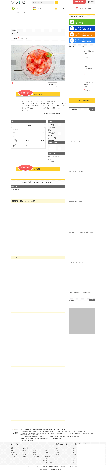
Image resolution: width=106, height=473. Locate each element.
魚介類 (75, 458)
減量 (44, 454)
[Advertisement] (38, 20)
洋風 (53, 161)
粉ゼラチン (15, 129)
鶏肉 (74, 448)
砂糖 (14, 132)
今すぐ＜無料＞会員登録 (26, 440)
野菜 (74, 456)
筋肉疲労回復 (46, 456)
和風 (57, 448)
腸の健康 (13, 452)
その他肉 (75, 454)
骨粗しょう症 (36, 456)
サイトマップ (69, 466)
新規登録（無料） (80, 1)
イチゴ (14, 139)
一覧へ (92, 109)
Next (62, 62)
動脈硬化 (35, 454)
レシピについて (43, 466)
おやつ (58, 156)
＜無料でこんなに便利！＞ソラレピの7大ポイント (47, 438)
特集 (15, 8)
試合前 (45, 460)
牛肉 (74, 452)
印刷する (53, 84)
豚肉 (74, 450)
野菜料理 (24, 456)
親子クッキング (52, 156)
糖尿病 (34, 452)
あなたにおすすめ (83, 8)
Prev (13, 62)
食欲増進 (45, 458)
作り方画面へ (30, 94)
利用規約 (62, 466)
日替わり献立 (90, 433)
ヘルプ (27, 466)
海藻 (74, 460)
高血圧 (34, 450)
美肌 (12, 450)
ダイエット (13, 456)
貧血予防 (45, 452)
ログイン (91, 2)
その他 (57, 454)
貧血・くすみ (14, 454)
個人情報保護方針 (54, 466)
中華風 (57, 452)
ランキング (59, 8)
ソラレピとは (34, 466)
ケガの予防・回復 (47, 462)
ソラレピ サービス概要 (26, 438)
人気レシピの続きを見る (82, 100)
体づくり (24, 454)
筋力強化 (45, 450)
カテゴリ (37, 8)
